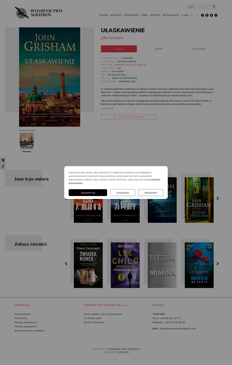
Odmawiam (150, 192)
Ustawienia (122, 192)
